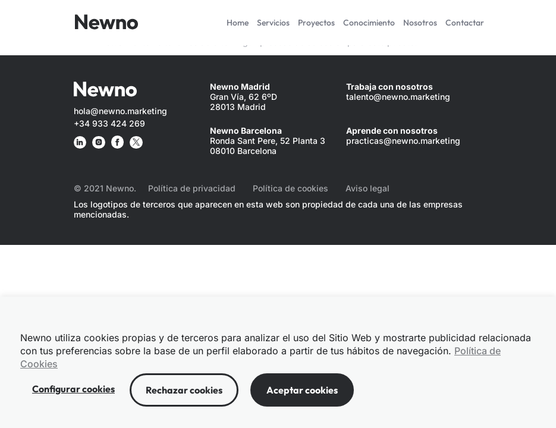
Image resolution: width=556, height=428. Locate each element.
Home (238, 22)
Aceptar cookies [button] (302, 390)
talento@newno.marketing (398, 97)
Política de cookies (290, 188)
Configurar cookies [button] (73, 389)
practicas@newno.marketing (403, 141)
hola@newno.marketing (120, 111)
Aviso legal (367, 188)
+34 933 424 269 (109, 123)
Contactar (464, 22)
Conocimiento (369, 22)
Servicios (273, 22)
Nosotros (420, 22)
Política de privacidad (191, 188)
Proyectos (316, 22)
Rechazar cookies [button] (184, 390)
